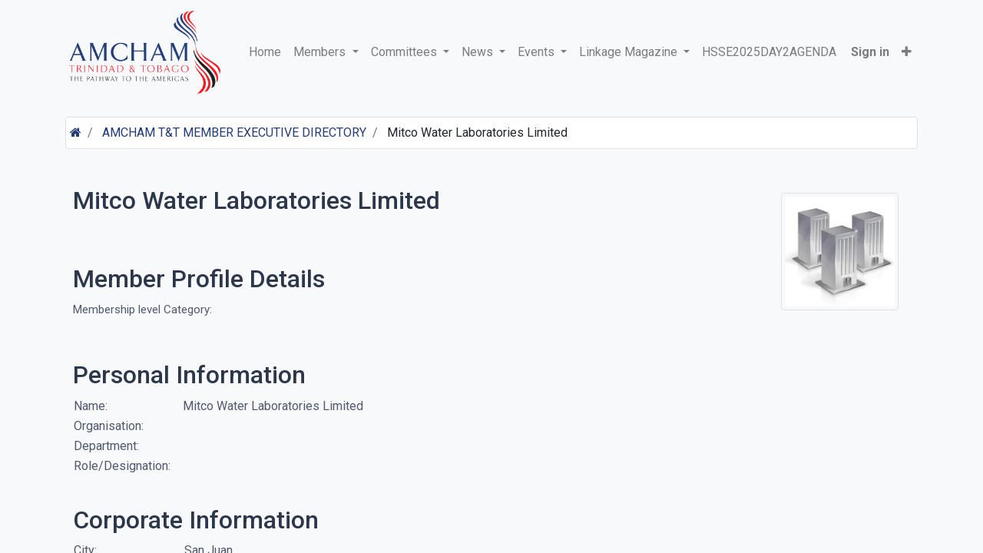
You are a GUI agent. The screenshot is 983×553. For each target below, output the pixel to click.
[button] (906, 52)
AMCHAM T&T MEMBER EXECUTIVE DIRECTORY (234, 132)
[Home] (75, 132)
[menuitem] (265, 52)
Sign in (870, 52)
